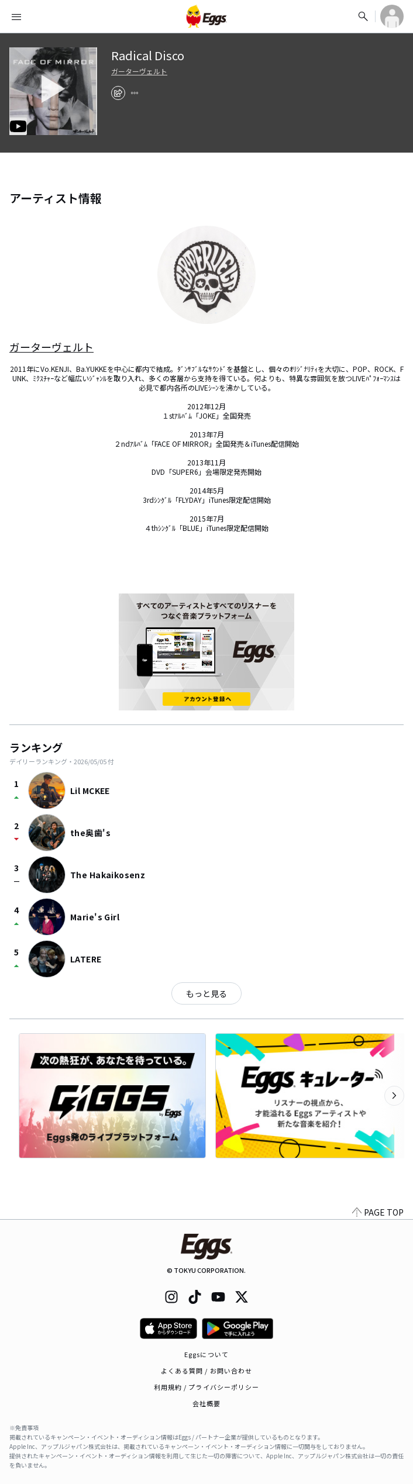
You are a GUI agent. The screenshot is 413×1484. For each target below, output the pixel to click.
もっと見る (206, 993)
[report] (135, 93)
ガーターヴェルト (139, 71)
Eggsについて (206, 1354)
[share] (118, 93)
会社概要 (206, 1403)
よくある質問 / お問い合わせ (207, 1370)
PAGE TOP (378, 1212)
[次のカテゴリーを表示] (394, 1096)
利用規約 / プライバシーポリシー (207, 1387)
